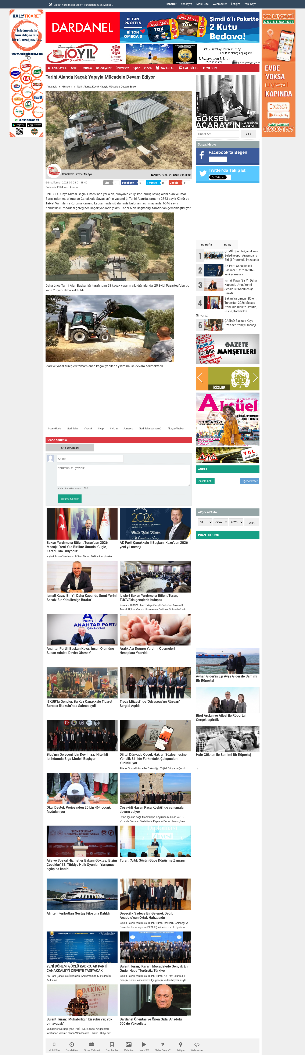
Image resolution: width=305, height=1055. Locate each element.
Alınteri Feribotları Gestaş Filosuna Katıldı (78, 913)
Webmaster (220, 4)
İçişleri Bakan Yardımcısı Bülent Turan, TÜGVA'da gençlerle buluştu (149, 598)
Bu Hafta (206, 244)
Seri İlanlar (112, 1046)
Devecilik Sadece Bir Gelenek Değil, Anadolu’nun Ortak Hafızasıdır (146, 915)
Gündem (67, 86)
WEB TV (210, 68)
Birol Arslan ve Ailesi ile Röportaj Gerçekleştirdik (220, 718)
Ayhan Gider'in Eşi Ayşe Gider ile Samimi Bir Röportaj (226, 678)
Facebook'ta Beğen (228, 152)
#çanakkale (54, 428)
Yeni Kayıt (250, 4)
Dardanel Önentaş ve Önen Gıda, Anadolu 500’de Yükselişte (151, 1021)
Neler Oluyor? (163, 1046)
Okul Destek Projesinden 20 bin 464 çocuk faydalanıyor (79, 809)
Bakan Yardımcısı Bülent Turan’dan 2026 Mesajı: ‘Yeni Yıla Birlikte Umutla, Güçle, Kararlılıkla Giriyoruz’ (77, 547)
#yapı (101, 428)
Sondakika (72, 1046)
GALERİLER (188, 68)
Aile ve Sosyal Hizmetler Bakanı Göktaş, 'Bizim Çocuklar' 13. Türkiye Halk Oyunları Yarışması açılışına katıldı (82, 864)
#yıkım (114, 428)
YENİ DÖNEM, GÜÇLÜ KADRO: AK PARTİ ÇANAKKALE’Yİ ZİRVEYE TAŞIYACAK (77, 968)
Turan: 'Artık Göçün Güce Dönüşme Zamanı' (152, 860)
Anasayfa (186, 4)
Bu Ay (227, 244)
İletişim (235, 4)
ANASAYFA (57, 68)
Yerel (74, 68)
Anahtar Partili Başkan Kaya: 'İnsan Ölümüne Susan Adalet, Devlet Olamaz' (80, 651)
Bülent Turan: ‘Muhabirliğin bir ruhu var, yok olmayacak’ (79, 1021)
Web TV (144, 1046)
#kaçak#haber (176, 428)
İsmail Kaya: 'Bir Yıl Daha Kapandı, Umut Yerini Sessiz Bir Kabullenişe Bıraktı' (81, 598)
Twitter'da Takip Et (227, 170)
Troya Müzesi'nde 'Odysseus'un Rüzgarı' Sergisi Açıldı (150, 704)
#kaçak (88, 428)
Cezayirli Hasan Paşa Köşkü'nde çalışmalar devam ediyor (152, 809)
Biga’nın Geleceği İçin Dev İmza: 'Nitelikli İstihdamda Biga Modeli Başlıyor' (77, 756)
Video (148, 68)
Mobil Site (202, 4)
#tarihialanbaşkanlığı (150, 428)
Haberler (171, 4)
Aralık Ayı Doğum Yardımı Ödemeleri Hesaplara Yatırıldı (147, 651)
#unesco (128, 428)
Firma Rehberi (92, 1046)
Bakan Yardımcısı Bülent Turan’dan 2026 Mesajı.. (81, 4)
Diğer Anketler (250, 481)
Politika (87, 68)
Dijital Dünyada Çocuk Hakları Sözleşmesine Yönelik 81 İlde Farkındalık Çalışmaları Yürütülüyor (153, 758)
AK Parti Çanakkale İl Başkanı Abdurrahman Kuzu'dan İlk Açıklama (79, 978)
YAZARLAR (165, 68)
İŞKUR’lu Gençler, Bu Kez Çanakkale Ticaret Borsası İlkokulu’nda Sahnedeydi (79, 704)
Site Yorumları (70, 447)
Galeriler (129, 1046)
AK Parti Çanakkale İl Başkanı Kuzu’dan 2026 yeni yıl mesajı (154, 545)
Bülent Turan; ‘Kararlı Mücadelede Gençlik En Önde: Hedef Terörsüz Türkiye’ (154, 968)
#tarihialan (72, 428)
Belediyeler (103, 68)
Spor (136, 68)
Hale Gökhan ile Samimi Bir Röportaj (223, 755)
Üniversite (122, 68)
